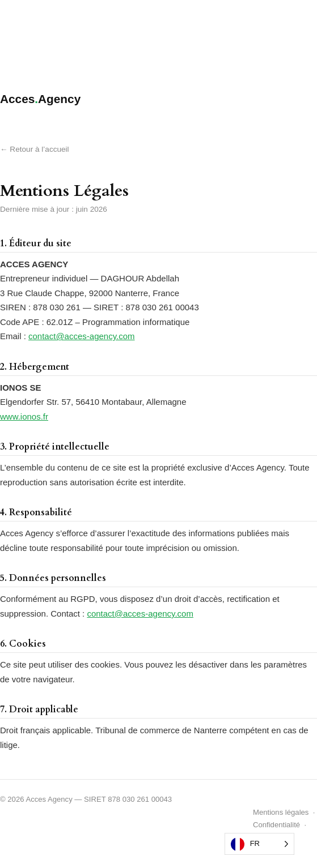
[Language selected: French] (259, 844)
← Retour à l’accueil (34, 149)
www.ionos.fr (24, 416)
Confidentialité (276, 824)
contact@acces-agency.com (81, 336)
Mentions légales (280, 812)
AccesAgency (40, 98)
